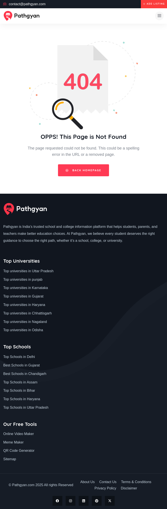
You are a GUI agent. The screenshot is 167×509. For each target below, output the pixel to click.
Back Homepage (83, 170)
